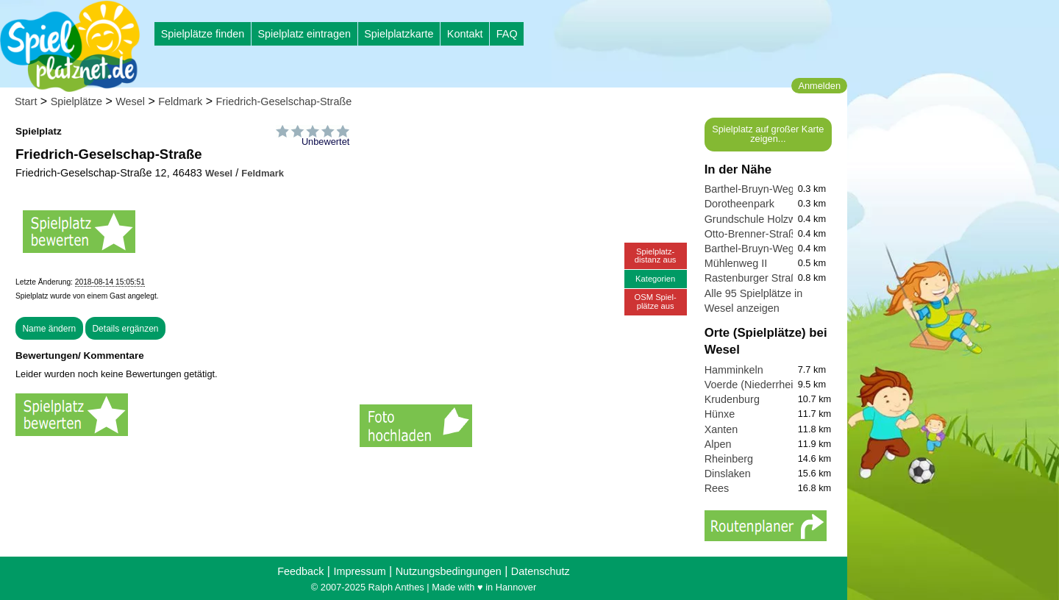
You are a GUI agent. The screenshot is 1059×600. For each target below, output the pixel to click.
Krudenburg (732, 399)
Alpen (718, 444)
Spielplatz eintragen (303, 34)
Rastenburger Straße (754, 278)
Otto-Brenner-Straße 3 (757, 234)
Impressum (359, 571)
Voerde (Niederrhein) (754, 384)
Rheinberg (729, 459)
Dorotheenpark (739, 204)
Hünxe (720, 414)
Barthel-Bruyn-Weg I (752, 248)
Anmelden (819, 85)
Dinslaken (728, 473)
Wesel (130, 101)
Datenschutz (540, 571)
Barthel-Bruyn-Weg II (754, 189)
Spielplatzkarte (398, 34)
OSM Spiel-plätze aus (656, 301)
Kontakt (465, 34)
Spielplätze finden (203, 34)
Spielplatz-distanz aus (656, 255)
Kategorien (655, 278)
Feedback (300, 571)
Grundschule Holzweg (756, 219)
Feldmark (180, 101)
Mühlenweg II (736, 263)
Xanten (721, 429)
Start (26, 101)
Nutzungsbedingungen (449, 571)
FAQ (507, 34)
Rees (717, 488)
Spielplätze (76, 101)
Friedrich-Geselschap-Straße (283, 101)
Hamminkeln (734, 370)
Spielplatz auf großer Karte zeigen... (768, 134)
